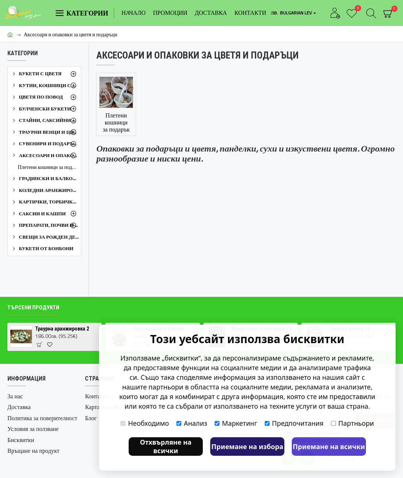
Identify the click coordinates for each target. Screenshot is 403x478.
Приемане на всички (329, 446)
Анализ (191, 423)
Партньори (352, 423)
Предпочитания (294, 423)
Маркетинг (236, 423)
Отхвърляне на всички (165, 446)
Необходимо (144, 423)
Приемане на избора (247, 446)
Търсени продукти (33, 307)
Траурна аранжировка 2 (62, 329)
